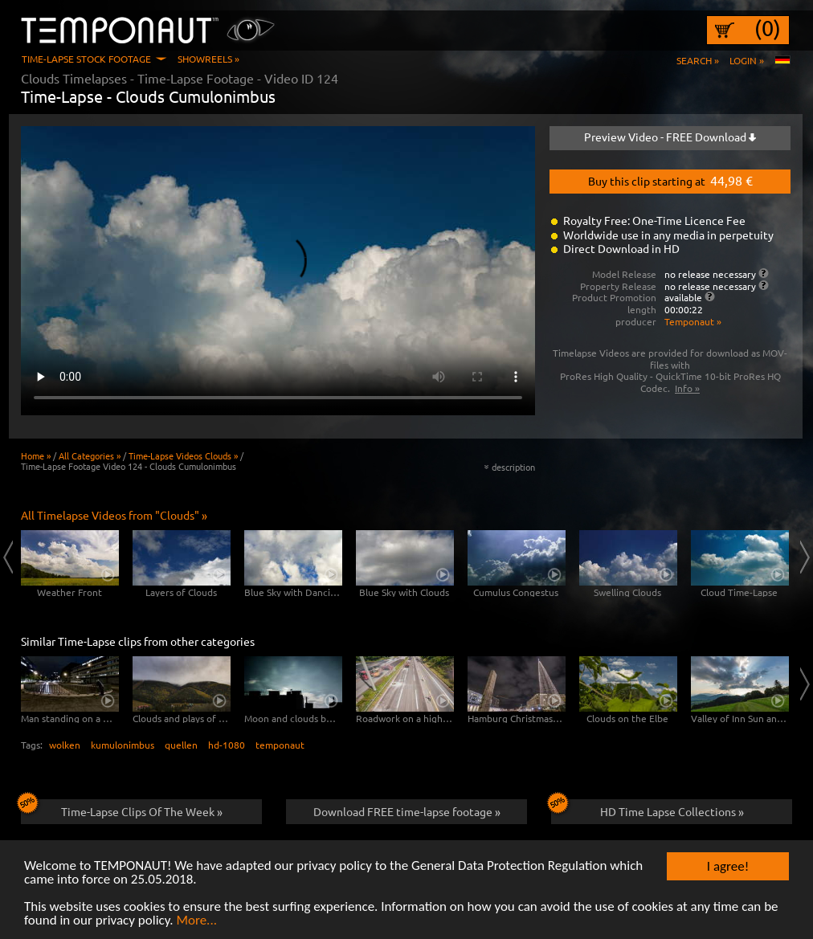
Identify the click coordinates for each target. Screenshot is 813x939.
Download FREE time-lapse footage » (406, 811)
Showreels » (208, 58)
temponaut (279, 744)
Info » (687, 388)
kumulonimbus (122, 744)
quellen (181, 744)
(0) (767, 28)
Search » (697, 60)
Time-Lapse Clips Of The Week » (122, 809)
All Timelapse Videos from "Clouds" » (114, 515)
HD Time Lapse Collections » (647, 809)
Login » (746, 60)
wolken (64, 744)
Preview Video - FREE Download (670, 136)
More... (196, 920)
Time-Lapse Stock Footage (86, 58)
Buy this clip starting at (670, 180)
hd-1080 (226, 744)
